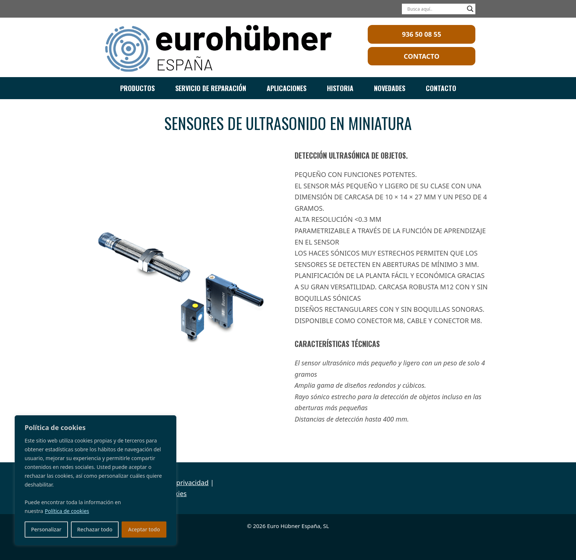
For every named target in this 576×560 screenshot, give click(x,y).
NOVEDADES (389, 88)
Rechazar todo (94, 529)
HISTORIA (340, 88)
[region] (95, 480)
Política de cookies (67, 510)
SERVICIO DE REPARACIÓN (210, 88)
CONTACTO (441, 88)
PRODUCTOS (137, 88)
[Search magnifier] (470, 9)
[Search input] (435, 9)
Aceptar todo (144, 529)
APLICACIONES (286, 88)
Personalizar (46, 529)
